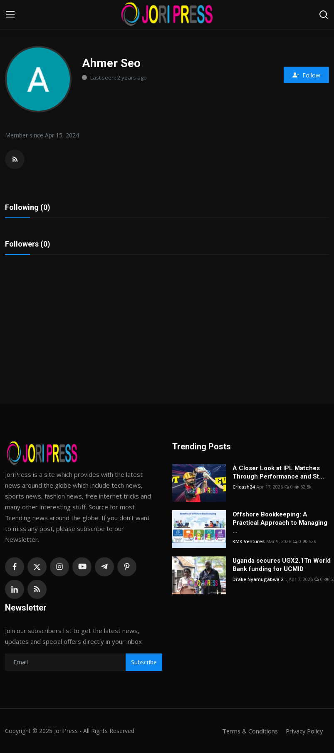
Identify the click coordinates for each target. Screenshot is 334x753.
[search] (323, 14)
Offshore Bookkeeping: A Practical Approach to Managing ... (280, 523)
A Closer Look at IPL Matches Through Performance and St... (278, 472)
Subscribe (144, 662)
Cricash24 (244, 487)
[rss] (37, 589)
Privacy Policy (303, 731)
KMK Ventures (249, 541)
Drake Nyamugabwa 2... (260, 579)
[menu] (10, 14)
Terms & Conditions (247, 731)
